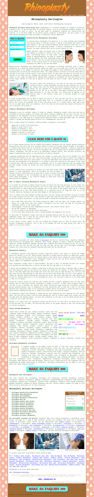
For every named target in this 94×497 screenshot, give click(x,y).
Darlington (45, 240)
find (15, 378)
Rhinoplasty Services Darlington (25, 389)
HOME (61, 15)
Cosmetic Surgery (57, 457)
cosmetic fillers (64, 421)
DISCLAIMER (81, 15)
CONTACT (75, 15)
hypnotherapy (80, 425)
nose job (75, 112)
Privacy (83, 484)
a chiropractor (60, 429)
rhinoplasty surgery (43, 315)
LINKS (65, 15)
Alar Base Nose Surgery (75, 459)
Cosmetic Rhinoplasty (23, 457)
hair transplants (35, 425)
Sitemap (10, 484)
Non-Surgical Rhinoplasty (66, 463)
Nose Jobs (16, 466)
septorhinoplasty (38, 66)
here (49, 453)
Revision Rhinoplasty (16, 461)
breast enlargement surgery (41, 423)
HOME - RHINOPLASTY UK (47, 479)
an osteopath (25, 427)
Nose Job (23, 466)
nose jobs (53, 319)
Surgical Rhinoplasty (71, 457)
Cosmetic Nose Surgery (22, 456)
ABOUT (70, 15)
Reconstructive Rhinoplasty (41, 459)
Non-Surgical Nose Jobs (40, 456)
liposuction (45, 427)
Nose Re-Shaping (56, 456)
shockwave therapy (15, 429)
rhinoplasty (56, 31)
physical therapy (67, 427)
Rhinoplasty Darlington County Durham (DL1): (24, 27)
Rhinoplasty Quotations (52, 461)
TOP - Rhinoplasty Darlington (19, 472)
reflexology (67, 423)
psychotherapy (38, 429)
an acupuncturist (58, 425)
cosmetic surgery (31, 430)
